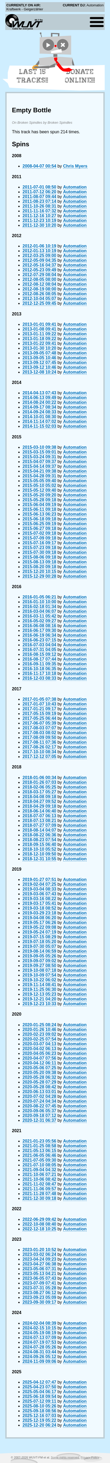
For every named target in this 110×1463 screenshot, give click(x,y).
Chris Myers (75, 166)
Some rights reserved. (65, 1457)
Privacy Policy (90, 1457)
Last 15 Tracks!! (32, 75)
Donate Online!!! (80, 75)
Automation (75, 187)
